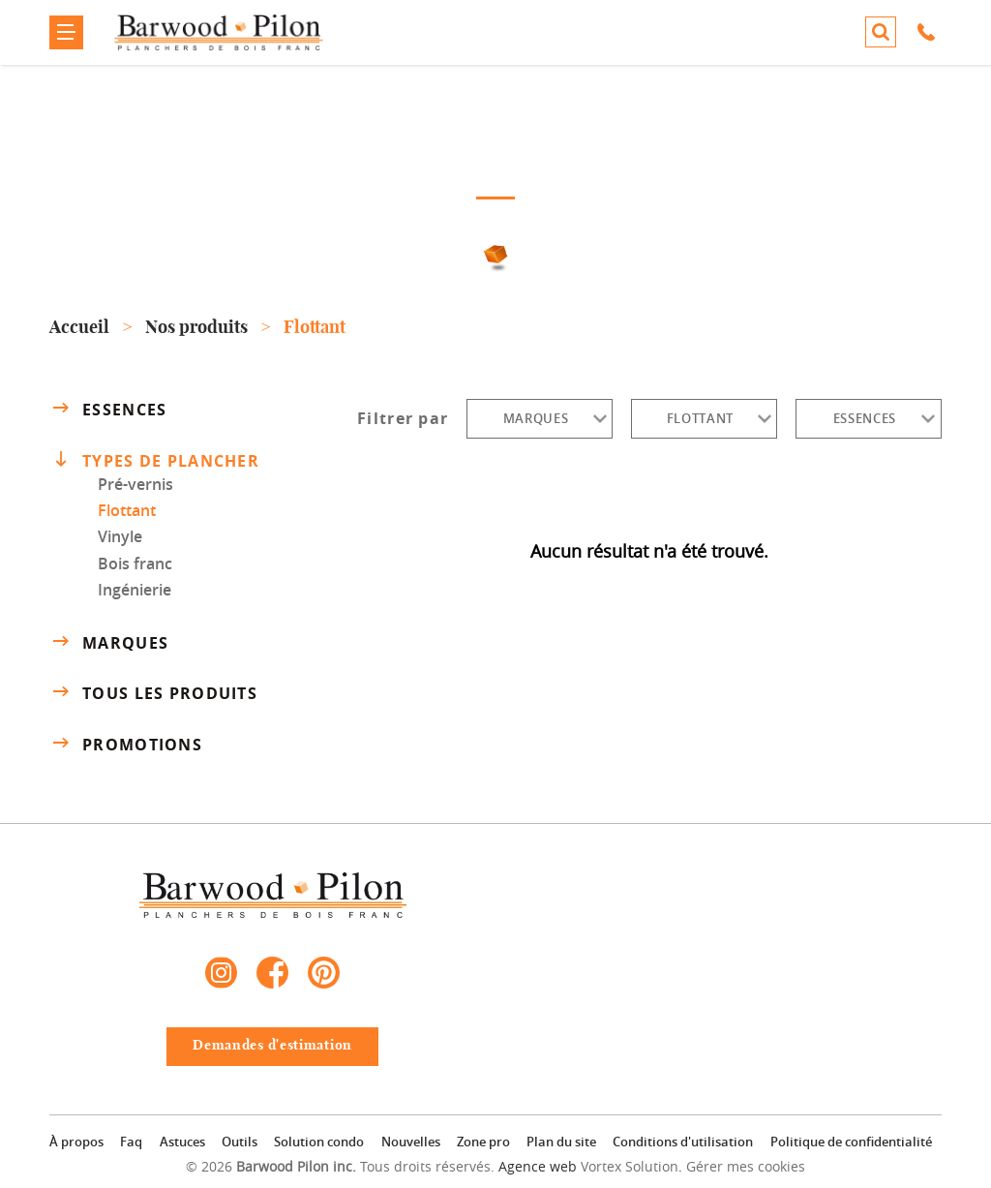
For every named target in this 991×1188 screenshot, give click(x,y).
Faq (131, 1141)
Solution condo (319, 1141)
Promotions (125, 744)
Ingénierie (134, 589)
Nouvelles (410, 1141)
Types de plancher (156, 460)
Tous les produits (153, 693)
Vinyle (120, 536)
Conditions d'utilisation (683, 1141)
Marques (108, 642)
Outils (239, 1141)
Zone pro (483, 1141)
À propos (76, 1141)
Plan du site (561, 1141)
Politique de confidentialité (851, 1141)
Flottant (127, 510)
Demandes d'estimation (272, 1045)
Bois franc (135, 563)
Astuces (182, 1141)
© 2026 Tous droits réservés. (340, 1166)
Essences (107, 408)
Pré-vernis (135, 484)
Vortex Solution (629, 1166)
